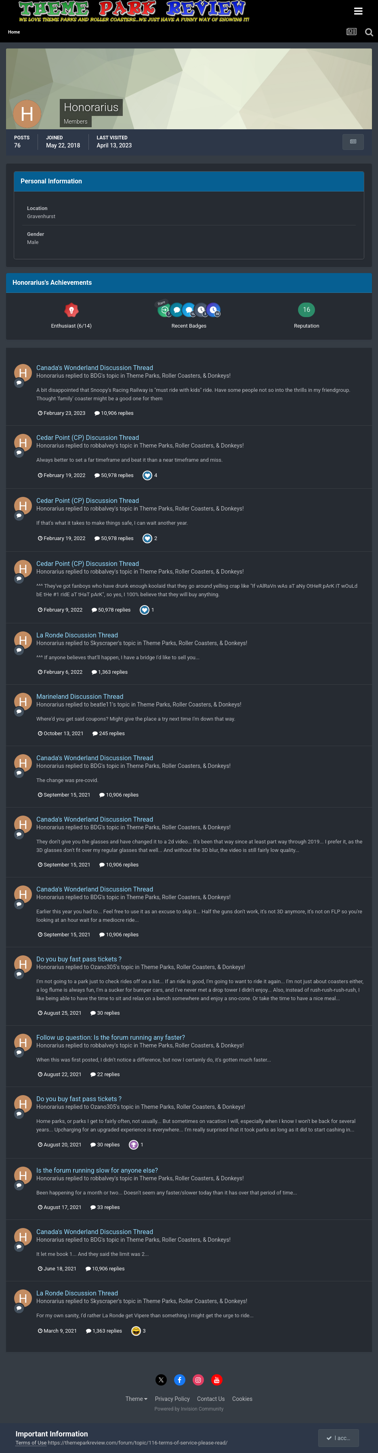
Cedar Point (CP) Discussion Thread (87, 438)
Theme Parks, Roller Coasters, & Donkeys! (178, 375)
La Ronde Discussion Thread (77, 635)
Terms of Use (30, 1443)
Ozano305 (103, 967)
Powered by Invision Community (189, 1409)
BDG (95, 375)
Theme (137, 1399)
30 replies (105, 1013)
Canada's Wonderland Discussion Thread (94, 368)
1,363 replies (110, 672)
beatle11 (101, 704)
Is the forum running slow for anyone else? (97, 1170)
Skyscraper (104, 643)
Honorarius (50, 375)
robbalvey (102, 445)
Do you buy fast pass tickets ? (79, 959)
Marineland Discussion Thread (79, 696)
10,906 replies (114, 413)
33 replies (105, 1207)
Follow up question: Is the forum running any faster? (110, 1037)
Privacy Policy (172, 1399)
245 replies (108, 733)
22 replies (105, 1074)
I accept (340, 1438)
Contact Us (211, 1399)
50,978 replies (114, 475)
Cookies (242, 1399)
